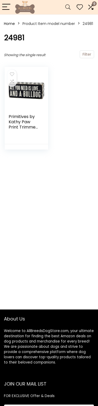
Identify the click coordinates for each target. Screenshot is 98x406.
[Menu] (6, 7)
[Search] (68, 7)
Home (9, 23)
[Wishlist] (80, 7)
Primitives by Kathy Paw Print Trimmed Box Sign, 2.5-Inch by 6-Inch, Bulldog (24, 130)
